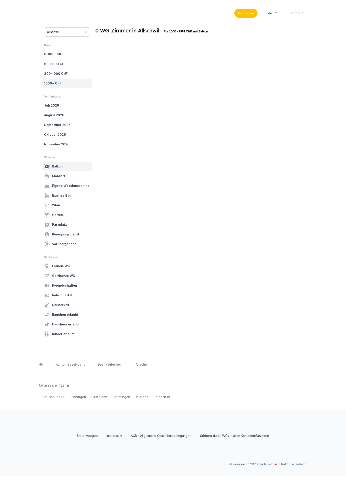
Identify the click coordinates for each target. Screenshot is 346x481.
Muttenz (141, 402)
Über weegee (87, 441)
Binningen (78, 402)
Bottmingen (121, 402)
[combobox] (67, 37)
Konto (298, 15)
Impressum (114, 441)
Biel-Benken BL (53, 402)
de (273, 15)
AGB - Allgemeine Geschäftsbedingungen (161, 441)
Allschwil (142, 370)
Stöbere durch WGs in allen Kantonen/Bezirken (234, 441)
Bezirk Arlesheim (110, 370)
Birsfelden (99, 402)
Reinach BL (162, 402)
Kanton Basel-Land (70, 370)
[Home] (69, 16)
